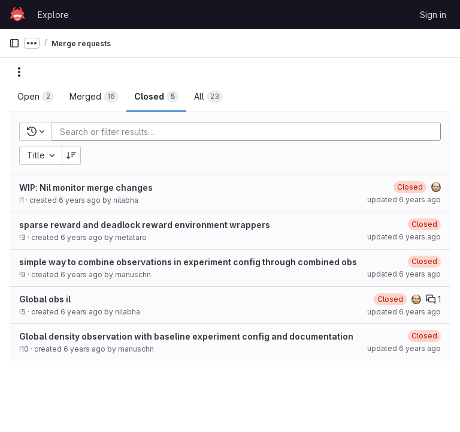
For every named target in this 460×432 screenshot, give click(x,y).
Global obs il (45, 299)
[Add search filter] (249, 131)
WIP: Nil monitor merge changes (86, 187)
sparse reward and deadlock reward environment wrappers (144, 225)
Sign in (433, 15)
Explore (53, 15)
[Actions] (19, 72)
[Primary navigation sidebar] (14, 43)
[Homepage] (17, 14)
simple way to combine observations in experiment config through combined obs (188, 262)
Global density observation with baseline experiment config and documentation (186, 336)
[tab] (36, 97)
